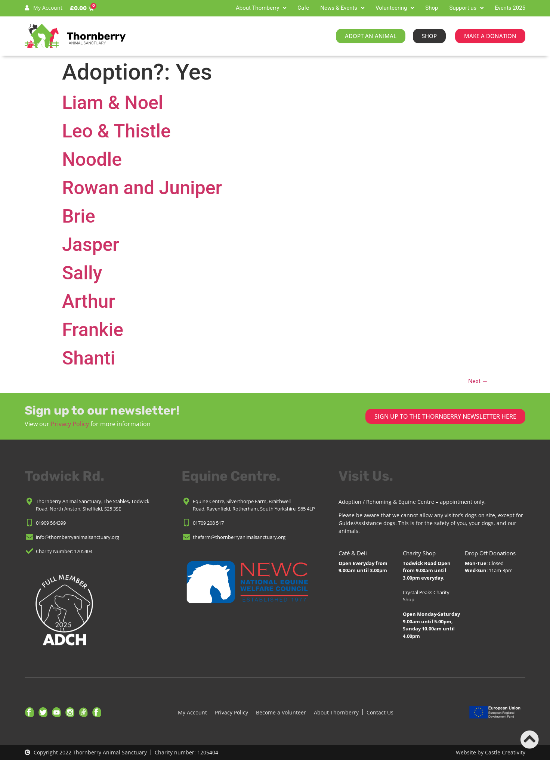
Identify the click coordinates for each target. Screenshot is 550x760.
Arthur (88, 301)
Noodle (92, 159)
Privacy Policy (70, 424)
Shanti (88, 358)
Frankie (92, 330)
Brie (78, 216)
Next (478, 381)
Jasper (90, 244)
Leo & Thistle (116, 131)
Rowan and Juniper (142, 188)
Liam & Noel (112, 103)
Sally (82, 273)
